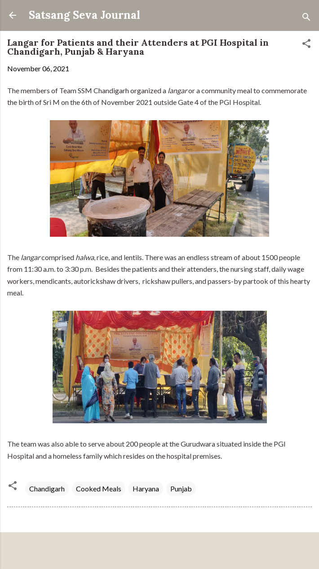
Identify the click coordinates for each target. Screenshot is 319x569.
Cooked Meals (98, 488)
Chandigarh (47, 488)
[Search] (306, 18)
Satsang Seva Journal (84, 15)
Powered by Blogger (160, 551)
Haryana (146, 488)
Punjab (181, 488)
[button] (306, 45)
